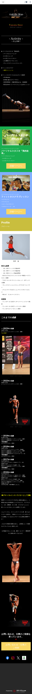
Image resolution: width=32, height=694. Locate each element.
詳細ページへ (16, 166)
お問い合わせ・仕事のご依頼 (16, 646)
